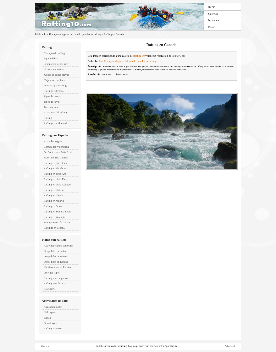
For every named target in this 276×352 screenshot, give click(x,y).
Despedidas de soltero (55, 256)
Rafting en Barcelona (55, 162)
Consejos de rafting (54, 53)
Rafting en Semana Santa (57, 211)
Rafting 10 (139, 55)
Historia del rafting (54, 69)
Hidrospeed (50, 312)
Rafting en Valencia (54, 216)
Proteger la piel (52, 272)
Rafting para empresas (56, 278)
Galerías (213, 13)
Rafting (47, 47)
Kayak (47, 317)
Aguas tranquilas (53, 306)
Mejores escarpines (54, 80)
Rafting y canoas (53, 328)
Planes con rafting (54, 239)
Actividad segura (53, 141)
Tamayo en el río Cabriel (57, 222)
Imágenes (213, 20)
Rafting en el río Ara (55, 173)
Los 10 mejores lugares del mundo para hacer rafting (72, 34)
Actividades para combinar (58, 245)
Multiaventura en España (57, 267)
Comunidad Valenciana (56, 146)
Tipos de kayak (52, 101)
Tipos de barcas (52, 96)
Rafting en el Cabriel (55, 168)
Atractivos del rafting (55, 112)
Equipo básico (51, 58)
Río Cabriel (50, 288)
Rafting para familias (55, 283)
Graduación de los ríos (56, 63)
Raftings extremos (54, 90)
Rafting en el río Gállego (57, 184)
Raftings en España (54, 227)
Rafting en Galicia (54, 189)
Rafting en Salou (53, 206)
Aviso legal (230, 346)
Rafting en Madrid (54, 200)
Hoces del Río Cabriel (56, 157)
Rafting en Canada (114, 34)
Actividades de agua (55, 300)
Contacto (45, 346)
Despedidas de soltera (55, 251)
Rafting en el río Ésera (56, 179)
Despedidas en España (56, 261)
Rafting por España (55, 135)
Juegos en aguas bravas (56, 74)
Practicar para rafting (55, 85)
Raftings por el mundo (56, 123)
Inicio (211, 7)
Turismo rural (51, 107)
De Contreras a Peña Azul (58, 152)
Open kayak (50, 323)
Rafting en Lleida (53, 195)
